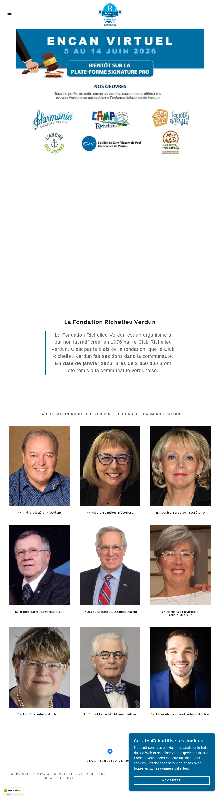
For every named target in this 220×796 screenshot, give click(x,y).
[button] (11, 14)
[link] (110, 14)
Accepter (172, 780)
